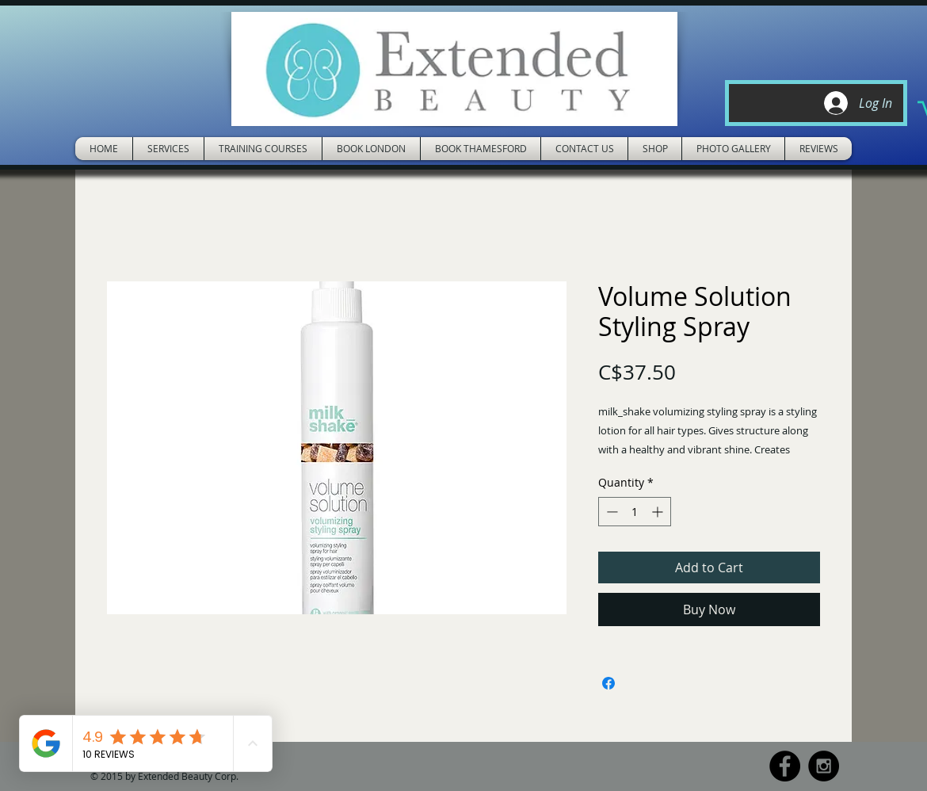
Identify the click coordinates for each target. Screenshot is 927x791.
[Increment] (659, 511)
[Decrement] (610, 511)
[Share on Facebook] (608, 683)
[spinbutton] (634, 511)
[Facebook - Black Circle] (784, 766)
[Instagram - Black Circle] (823, 766)
